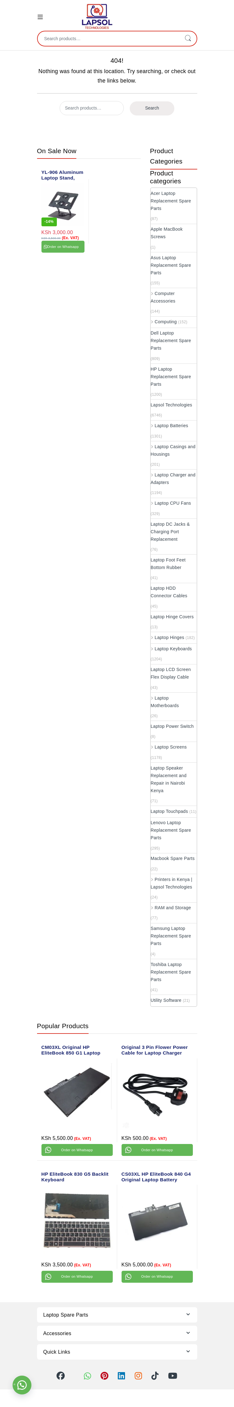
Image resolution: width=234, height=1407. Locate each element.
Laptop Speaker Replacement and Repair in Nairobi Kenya (169, 779)
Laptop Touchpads (169, 811)
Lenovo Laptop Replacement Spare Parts (171, 830)
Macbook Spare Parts (173, 858)
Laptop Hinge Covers (172, 616)
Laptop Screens (169, 746)
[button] (22, 1385)
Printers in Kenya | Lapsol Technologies (172, 883)
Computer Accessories (163, 297)
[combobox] (108, 38)
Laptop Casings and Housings (173, 450)
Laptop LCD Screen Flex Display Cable (171, 673)
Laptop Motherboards (165, 701)
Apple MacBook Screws (167, 233)
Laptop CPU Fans (171, 503)
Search (188, 38)
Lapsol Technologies (171, 404)
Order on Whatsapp (63, 247)
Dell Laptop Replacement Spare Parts (171, 340)
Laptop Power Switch (172, 726)
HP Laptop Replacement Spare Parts (171, 377)
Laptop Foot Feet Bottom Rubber (168, 563)
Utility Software (166, 1000)
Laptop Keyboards (171, 648)
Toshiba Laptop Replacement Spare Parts (171, 972)
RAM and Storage (171, 907)
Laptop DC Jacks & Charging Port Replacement (170, 532)
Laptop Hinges (167, 637)
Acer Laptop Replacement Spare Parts (171, 201)
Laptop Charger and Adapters (173, 478)
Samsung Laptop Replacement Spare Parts (171, 936)
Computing (164, 321)
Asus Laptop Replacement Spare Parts (171, 265)
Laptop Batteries (169, 425)
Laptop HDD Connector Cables (169, 592)
